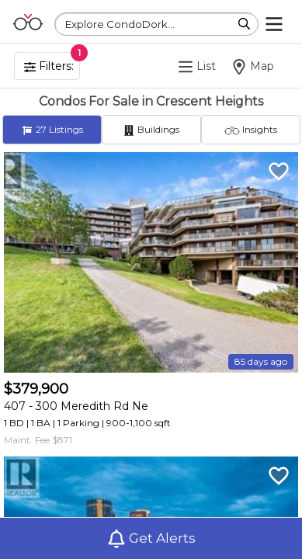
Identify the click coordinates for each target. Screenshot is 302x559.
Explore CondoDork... (120, 24)
